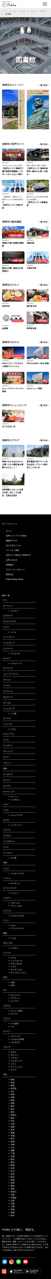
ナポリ (12, 1052)
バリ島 (12, 714)
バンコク (13, 1001)
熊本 (11, 1112)
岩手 (11, 1130)
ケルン (12, 925)
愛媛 (11, 1150)
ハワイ (12, 967)
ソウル (12, 938)
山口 (11, 1091)
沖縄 (11, 1144)
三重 (11, 1206)
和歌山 (12, 1115)
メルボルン (14, 800)
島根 (11, 1212)
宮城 (11, 1136)
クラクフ (13, 611)
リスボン (13, 948)
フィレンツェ (15, 1067)
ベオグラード (15, 663)
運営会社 (9, 574)
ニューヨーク (15, 961)
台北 (11, 985)
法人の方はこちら (13, 545)
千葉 (11, 1153)
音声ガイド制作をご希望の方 (18, 555)
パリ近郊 (13, 1023)
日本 (23, 11)
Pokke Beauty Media (14, 579)
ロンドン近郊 (15, 1011)
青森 (11, 1133)
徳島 (11, 1079)
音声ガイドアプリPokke (16, 536)
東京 (11, 1215)
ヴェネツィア (15, 1061)
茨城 (11, 1180)
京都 (11, 1203)
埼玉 (11, 1121)
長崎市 (43, 11)
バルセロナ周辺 (16, 1039)
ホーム (5, 11)
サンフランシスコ (17, 972)
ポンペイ (13, 1055)
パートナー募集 (12, 550)
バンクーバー (15, 825)
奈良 (11, 1174)
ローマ (12, 1070)
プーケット (14, 998)
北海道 (12, 1198)
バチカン (13, 1058)
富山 (11, 1109)
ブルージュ (14, 903)
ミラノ (12, 1064)
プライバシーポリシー (15, 569)
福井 (11, 1106)
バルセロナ (14, 1042)
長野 (11, 1183)
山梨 (11, 1201)
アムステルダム (16, 916)
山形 (11, 1124)
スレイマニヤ (15, 815)
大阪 (11, 1195)
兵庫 (11, 1156)
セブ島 (12, 858)
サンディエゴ (15, 970)
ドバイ (12, 632)
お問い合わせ (11, 560)
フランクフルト (16, 928)
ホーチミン (14, 883)
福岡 (11, 1141)
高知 (11, 1094)
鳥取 (11, 1085)
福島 (11, 1103)
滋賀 (11, 1127)
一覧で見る (43, 85)
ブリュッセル (15, 906)
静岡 (11, 1165)
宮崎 (11, 1097)
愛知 (11, 1186)
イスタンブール (16, 873)
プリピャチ (14, 654)
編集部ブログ (11, 540)
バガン (12, 729)
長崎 (32, 11)
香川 (11, 1139)
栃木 (11, 1159)
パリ (11, 1026)
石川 (11, 1171)
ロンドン (13, 1014)
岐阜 (11, 1118)
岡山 (11, 1162)
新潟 (11, 1177)
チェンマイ (14, 995)
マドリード (14, 1036)
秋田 (11, 1100)
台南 (11, 982)
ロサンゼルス (15, 964)
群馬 (11, 1189)
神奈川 (12, 1192)
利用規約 (9, 565)
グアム (12, 958)
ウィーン (13, 797)
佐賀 (11, 1082)
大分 (11, 1147)
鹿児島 (12, 1088)
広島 (11, 1168)
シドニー (13, 893)
